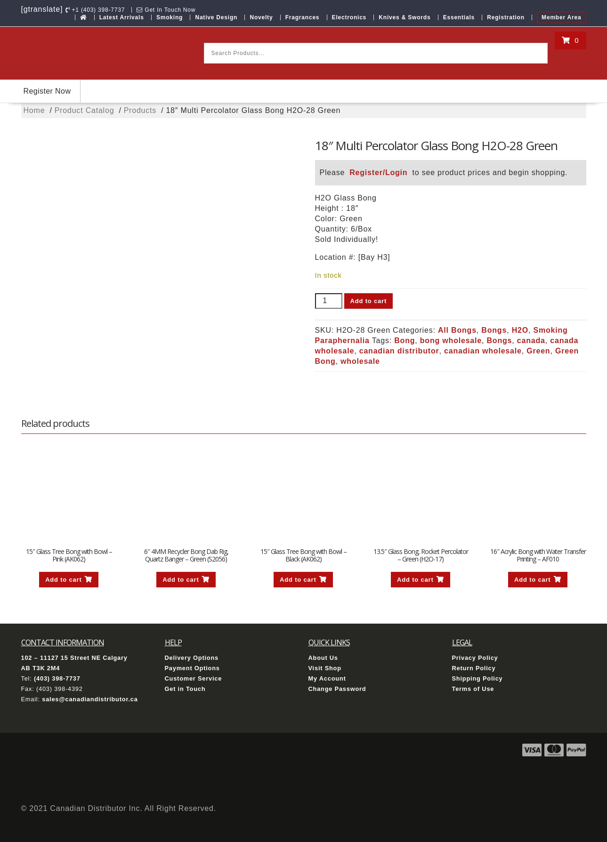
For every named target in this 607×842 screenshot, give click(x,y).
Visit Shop (324, 668)
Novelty (261, 17)
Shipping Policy (477, 678)
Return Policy (474, 668)
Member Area (561, 17)
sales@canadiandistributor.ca (90, 699)
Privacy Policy (475, 657)
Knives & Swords (404, 17)
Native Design (216, 17)
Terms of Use (473, 688)
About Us (323, 657)
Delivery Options (192, 657)
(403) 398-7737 (57, 678)
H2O (520, 330)
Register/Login (378, 172)
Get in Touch (185, 688)
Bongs (494, 330)
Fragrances (302, 17)
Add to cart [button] (63, 579)
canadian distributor (399, 351)
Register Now (47, 91)
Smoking (169, 17)
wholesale (360, 361)
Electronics (349, 17)
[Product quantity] (328, 301)
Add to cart (368, 301)
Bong (404, 341)
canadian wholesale (483, 351)
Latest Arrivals (121, 17)
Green (538, 351)
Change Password (337, 688)
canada (531, 341)
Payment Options (192, 668)
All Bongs (457, 330)
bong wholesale (451, 341)
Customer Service (193, 678)
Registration (506, 17)
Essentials (459, 17)
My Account (327, 678)
